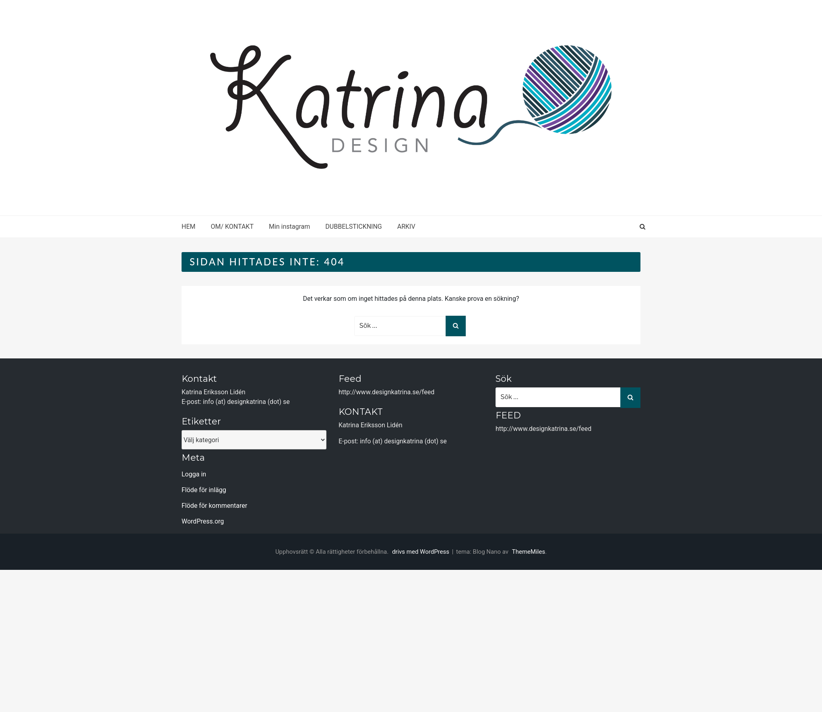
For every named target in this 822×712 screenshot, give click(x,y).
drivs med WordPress (421, 551)
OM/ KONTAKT (232, 226)
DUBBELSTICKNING (353, 226)
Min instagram (289, 226)
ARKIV (406, 226)
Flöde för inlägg (204, 490)
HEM (188, 226)
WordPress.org (203, 521)
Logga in (194, 474)
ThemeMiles (528, 551)
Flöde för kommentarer (214, 505)
